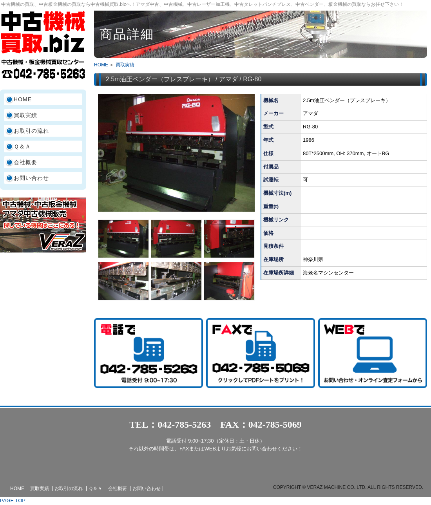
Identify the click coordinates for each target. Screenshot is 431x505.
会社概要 (25, 162)
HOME (23, 99)
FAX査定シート (260, 353)
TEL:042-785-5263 (148, 353)
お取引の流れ (31, 131)
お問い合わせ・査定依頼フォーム (372, 353)
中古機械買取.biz (43, 32)
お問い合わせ (31, 178)
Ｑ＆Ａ (22, 146)
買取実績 (25, 115)
